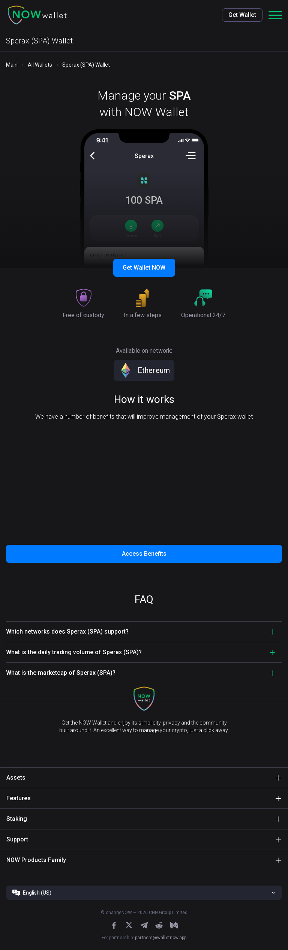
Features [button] (18, 798)
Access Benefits (144, 553)
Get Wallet (242, 14)
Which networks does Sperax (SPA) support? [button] (67, 631)
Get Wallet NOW (144, 267)
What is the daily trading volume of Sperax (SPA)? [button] (74, 652)
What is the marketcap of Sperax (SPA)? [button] (61, 672)
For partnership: (144, 937)
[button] (37, 15)
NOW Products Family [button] (36, 860)
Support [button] (17, 839)
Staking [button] (16, 818)
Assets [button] (16, 777)
